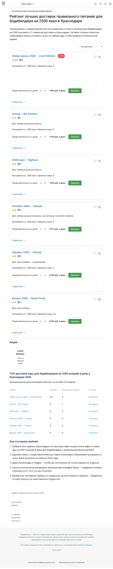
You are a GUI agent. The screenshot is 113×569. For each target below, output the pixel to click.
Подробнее (17, 102)
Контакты (16, 522)
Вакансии (16, 519)
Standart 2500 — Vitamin (27, 253)
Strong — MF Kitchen (24, 114)
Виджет (15, 506)
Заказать (75, 91)
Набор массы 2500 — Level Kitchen (33, 56)
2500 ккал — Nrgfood (25, 160)
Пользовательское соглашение (72, 564)
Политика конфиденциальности (41, 564)
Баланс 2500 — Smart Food (28, 299)
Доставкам (17, 503)
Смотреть (93, 398)
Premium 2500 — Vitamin (27, 206)
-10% (61, 56)
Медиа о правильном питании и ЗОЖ (28, 494)
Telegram (88, 546)
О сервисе (16, 515)
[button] (3, 3)
